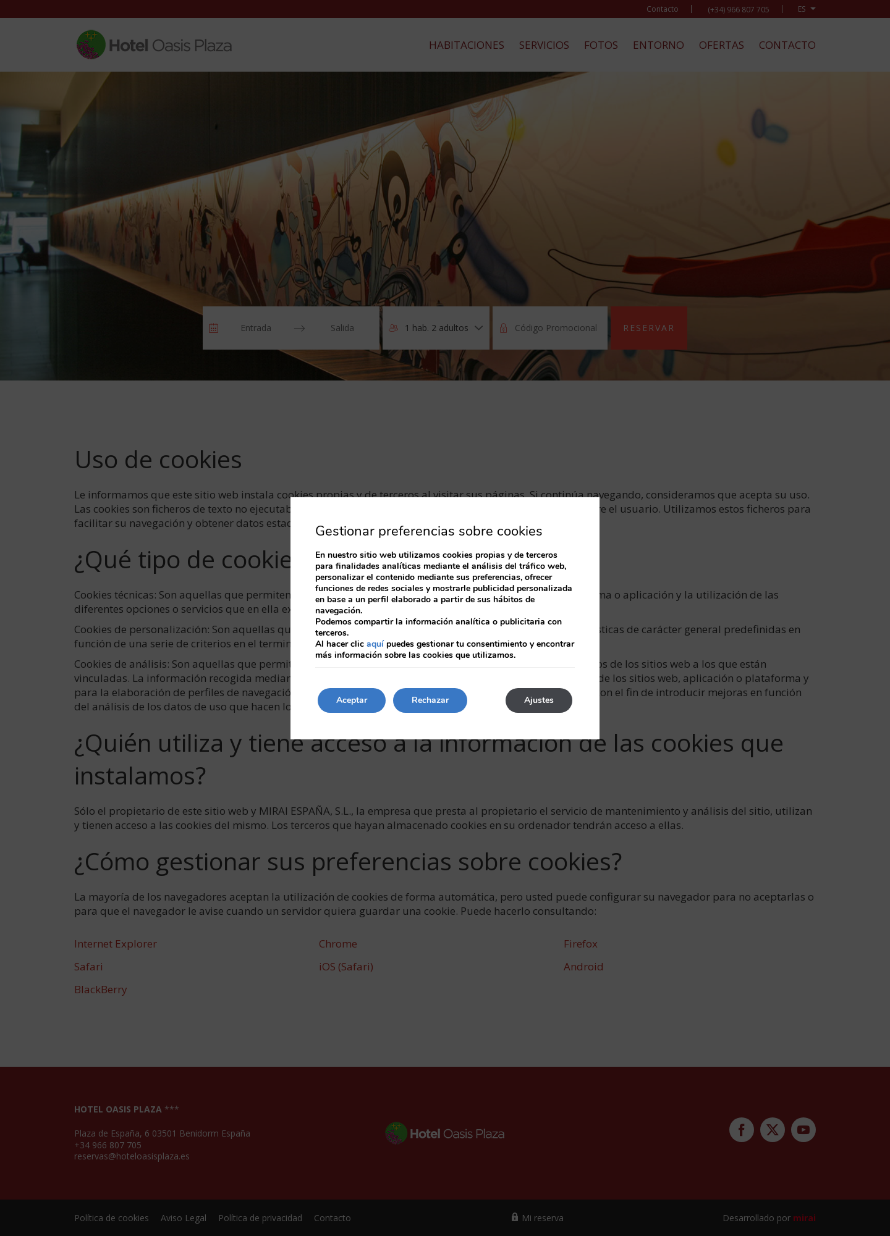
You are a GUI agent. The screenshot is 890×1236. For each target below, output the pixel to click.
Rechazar (430, 700)
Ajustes (539, 700)
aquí (375, 644)
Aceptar (351, 700)
